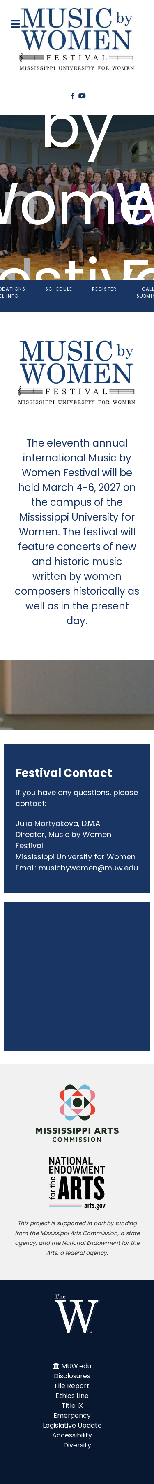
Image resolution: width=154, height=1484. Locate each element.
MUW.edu (76, 1366)
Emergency (72, 1415)
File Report (72, 1386)
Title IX (72, 1405)
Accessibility (72, 1435)
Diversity (77, 1445)
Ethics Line (72, 1395)
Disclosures (72, 1376)
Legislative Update (72, 1425)
